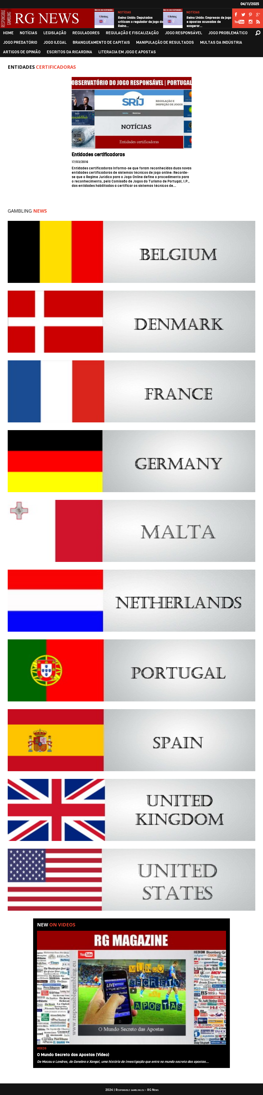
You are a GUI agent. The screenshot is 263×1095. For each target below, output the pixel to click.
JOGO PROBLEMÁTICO (228, 33)
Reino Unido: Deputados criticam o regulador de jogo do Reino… (140, 22)
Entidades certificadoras (98, 155)
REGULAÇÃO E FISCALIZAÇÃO (132, 33)
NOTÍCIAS (124, 12)
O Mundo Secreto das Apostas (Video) (73, 1054)
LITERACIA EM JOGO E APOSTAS (127, 52)
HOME (8, 33)
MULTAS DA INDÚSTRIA (221, 43)
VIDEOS (41, 1048)
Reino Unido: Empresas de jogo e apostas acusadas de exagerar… (208, 22)
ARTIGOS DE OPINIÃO (22, 52)
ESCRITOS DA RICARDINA (69, 52)
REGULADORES (86, 33)
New (56, 925)
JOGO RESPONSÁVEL (183, 33)
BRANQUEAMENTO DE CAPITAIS (101, 43)
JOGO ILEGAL (55, 43)
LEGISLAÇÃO (54, 33)
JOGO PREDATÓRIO (20, 43)
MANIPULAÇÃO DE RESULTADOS (165, 43)
